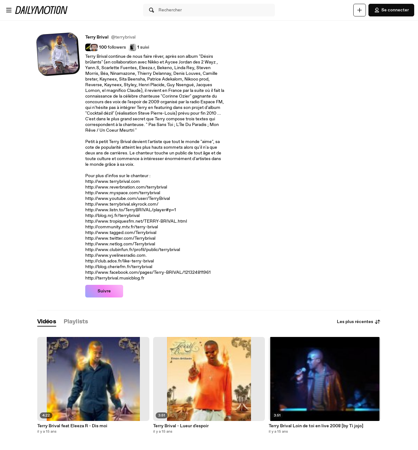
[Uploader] (359, 10)
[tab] (46, 322)
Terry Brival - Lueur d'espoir (181, 426)
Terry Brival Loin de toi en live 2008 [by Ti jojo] (316, 426)
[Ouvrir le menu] (9, 10)
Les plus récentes (359, 322)
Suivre (104, 291)
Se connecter (391, 10)
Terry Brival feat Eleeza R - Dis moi (72, 426)
